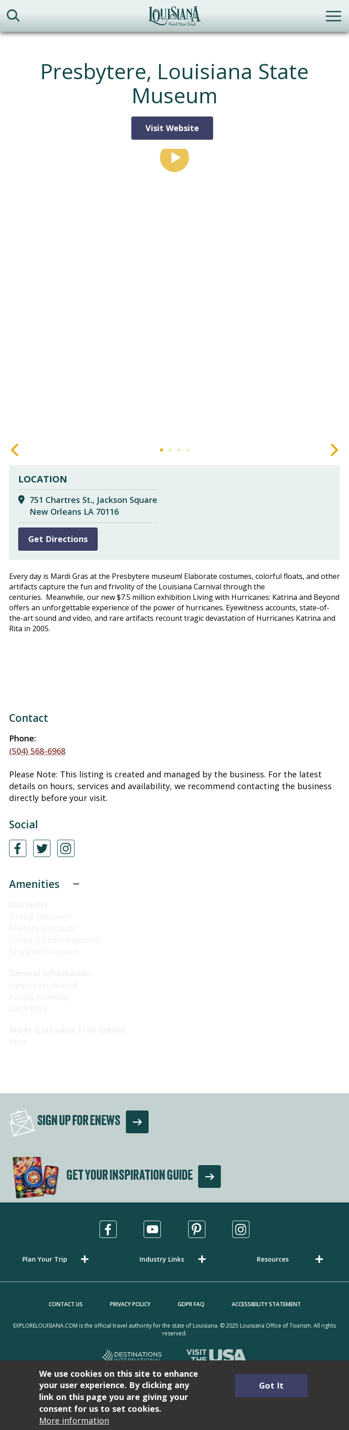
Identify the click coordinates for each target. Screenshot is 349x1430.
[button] (57, 1259)
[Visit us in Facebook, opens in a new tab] (108, 1229)
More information (74, 1420)
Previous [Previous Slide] (14, 450)
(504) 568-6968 (37, 750)
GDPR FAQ (191, 1304)
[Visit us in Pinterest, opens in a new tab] (196, 1229)
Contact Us (66, 1304)
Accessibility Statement (266, 1304)
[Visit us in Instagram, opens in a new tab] (240, 1229)
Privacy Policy (130, 1304)
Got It (271, 1385)
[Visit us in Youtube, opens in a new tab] (152, 1229)
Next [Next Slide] (334, 450)
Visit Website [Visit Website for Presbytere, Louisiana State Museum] (172, 127)
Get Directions (58, 538)
